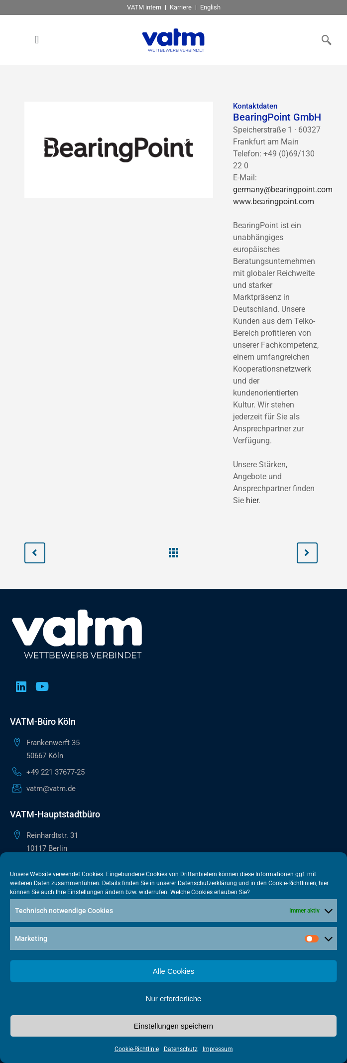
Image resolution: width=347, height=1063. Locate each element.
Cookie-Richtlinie (137, 1049)
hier (252, 500)
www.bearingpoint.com (273, 201)
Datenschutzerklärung (207, 883)
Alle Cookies (173, 971)
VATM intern (144, 7)
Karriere (181, 7)
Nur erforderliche (174, 998)
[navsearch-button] (325, 40)
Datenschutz (181, 1049)
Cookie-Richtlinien (292, 883)
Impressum (218, 1049)
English (210, 7)
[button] (36, 40)
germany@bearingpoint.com (283, 189)
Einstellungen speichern (173, 1026)
